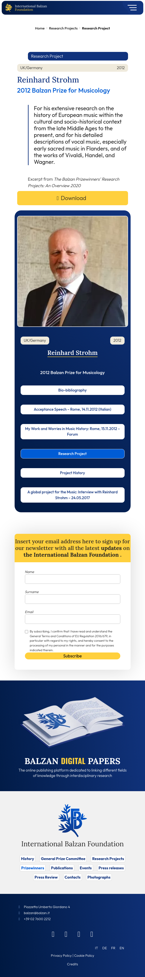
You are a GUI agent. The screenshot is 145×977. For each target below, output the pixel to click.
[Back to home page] (9, 8)
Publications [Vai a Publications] (62, 867)
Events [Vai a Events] (86, 867)
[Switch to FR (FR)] (113, 948)
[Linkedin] (66, 934)
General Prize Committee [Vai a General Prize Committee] (63, 858)
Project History (72, 472)
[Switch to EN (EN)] (122, 948)
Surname (32, 592)
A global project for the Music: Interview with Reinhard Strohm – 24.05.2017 (72, 494)
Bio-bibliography (72, 390)
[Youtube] (92, 934)
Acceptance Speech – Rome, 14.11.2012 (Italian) (72, 409)
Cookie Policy (84, 955)
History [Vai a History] (27, 858)
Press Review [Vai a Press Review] (46, 877)
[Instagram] (79, 934)
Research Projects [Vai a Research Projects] (108, 858)
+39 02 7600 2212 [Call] (37, 919)
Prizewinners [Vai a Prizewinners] (32, 867)
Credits (72, 964)
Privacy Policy (61, 955)
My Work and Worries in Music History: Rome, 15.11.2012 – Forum (72, 431)
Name (29, 572)
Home (40, 28)
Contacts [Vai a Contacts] (73, 877)
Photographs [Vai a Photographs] (98, 877)
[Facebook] (53, 934)
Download (73, 198)
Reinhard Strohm (72, 353)
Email (29, 612)
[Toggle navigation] (130, 8)
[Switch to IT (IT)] (96, 948)
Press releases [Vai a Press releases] (111, 867)
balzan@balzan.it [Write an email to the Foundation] (37, 913)
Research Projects (63, 28)
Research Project (72, 453)
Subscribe (72, 656)
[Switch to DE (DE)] (104, 948)
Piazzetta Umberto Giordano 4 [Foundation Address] (47, 907)
